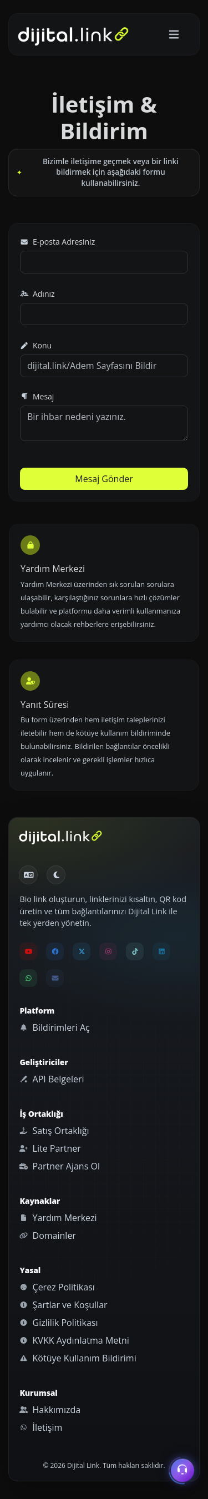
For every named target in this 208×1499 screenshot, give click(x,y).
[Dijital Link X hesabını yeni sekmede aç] (81, 951)
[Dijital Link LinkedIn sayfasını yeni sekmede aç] (161, 951)
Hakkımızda (49, 1410)
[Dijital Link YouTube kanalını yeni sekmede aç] (28, 951)
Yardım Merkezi (58, 1218)
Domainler (47, 1235)
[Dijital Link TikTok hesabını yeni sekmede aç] (135, 951)
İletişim (40, 1427)
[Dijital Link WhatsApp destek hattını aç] (28, 978)
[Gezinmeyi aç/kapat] (174, 34)
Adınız (37, 293)
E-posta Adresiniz (57, 241)
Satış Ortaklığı (54, 1131)
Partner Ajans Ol (59, 1166)
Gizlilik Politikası (58, 1322)
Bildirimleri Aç (54, 1027)
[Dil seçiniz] (28, 874)
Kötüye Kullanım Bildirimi (77, 1358)
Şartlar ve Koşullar (63, 1305)
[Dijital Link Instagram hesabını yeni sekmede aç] (108, 951)
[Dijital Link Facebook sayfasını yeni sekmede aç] (55, 951)
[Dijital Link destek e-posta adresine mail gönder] (55, 978)
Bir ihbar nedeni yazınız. (104, 423)
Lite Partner (49, 1148)
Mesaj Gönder (104, 479)
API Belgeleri (51, 1079)
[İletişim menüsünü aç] (182, 1470)
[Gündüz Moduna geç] (56, 874)
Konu (36, 345)
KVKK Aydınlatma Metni (74, 1340)
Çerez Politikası (56, 1287)
